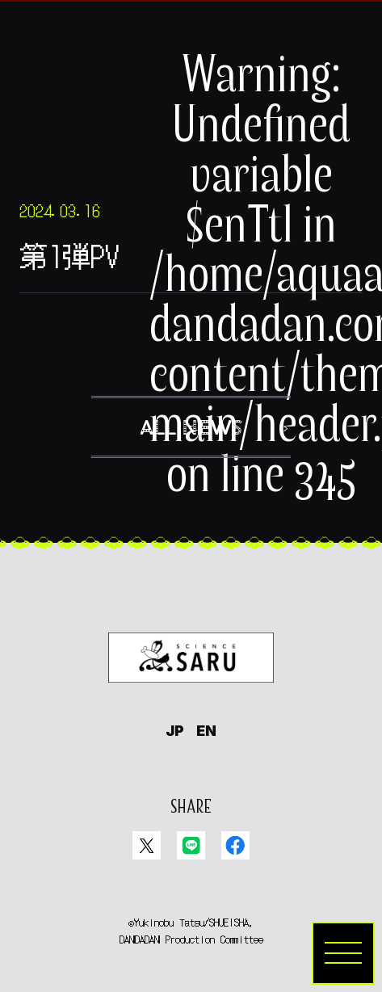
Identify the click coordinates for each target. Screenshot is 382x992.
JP (175, 730)
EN (206, 730)
